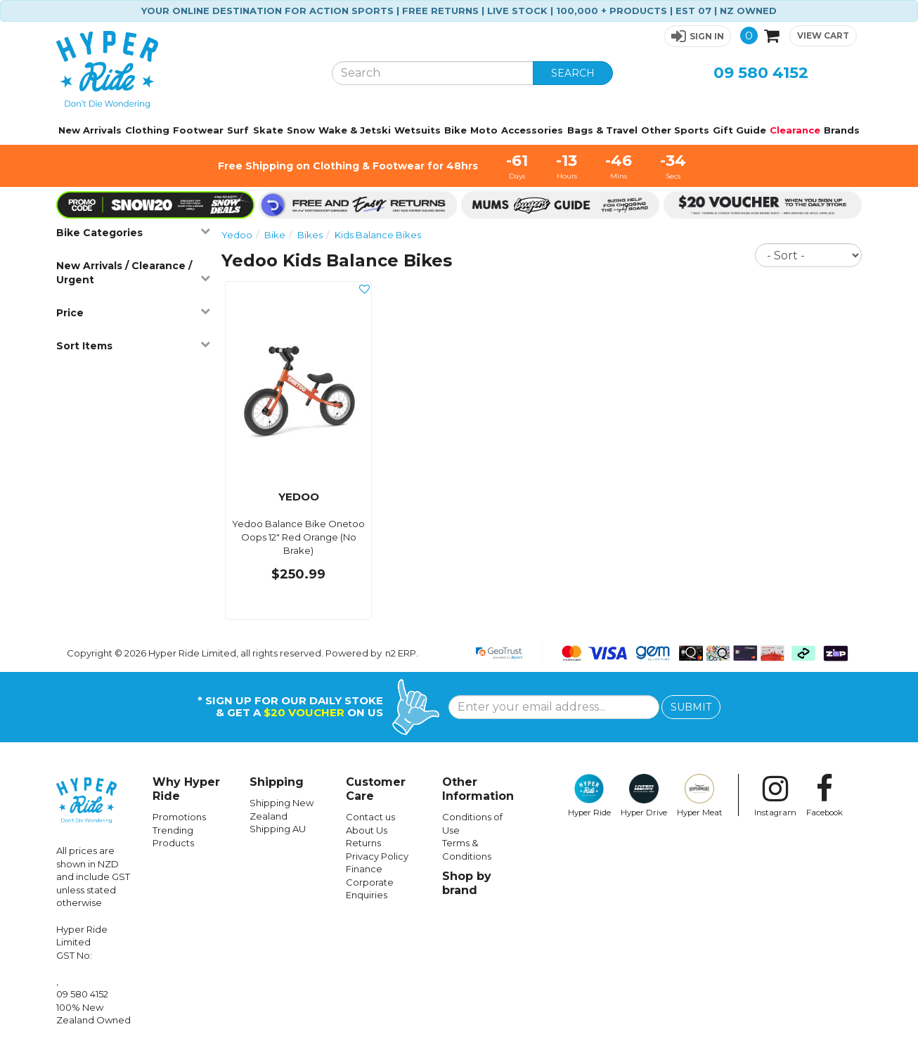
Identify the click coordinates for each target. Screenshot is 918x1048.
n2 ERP (400, 653)
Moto (484, 130)
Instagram (775, 795)
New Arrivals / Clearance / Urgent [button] (133, 272)
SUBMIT (691, 707)
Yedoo (236, 234)
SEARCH (573, 73)
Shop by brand (466, 883)
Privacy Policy (377, 856)
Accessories (532, 130)
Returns (363, 842)
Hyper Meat (700, 795)
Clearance (795, 130)
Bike (455, 130)
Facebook (824, 795)
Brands (842, 130)
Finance (364, 868)
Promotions (179, 816)
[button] (697, 36)
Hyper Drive (644, 795)
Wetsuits (417, 130)
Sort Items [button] (133, 345)
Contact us (370, 816)
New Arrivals (90, 130)
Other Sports (675, 130)
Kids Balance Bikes (378, 234)
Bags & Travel (602, 130)
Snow (301, 130)
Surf (238, 130)
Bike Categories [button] (133, 232)
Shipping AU (278, 828)
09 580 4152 (760, 72)
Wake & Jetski (354, 130)
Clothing (147, 130)
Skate (268, 130)
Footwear (198, 130)
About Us (366, 830)
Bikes (310, 234)
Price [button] (133, 312)
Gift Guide (739, 130)
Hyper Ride (589, 795)
